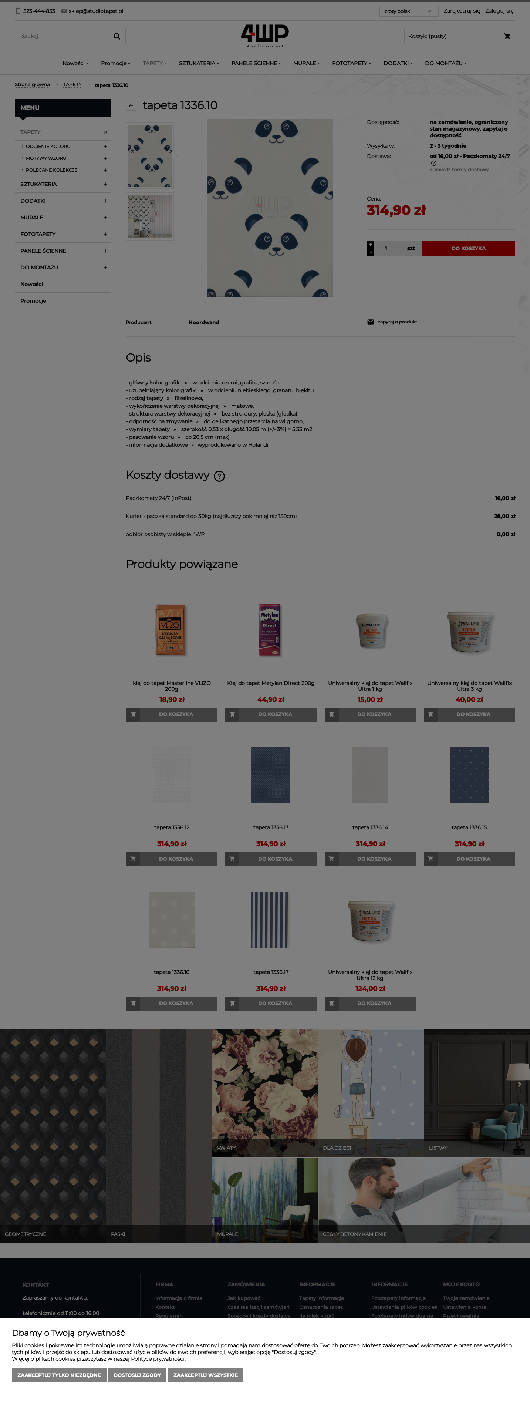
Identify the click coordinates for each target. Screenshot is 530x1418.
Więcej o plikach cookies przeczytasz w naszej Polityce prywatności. (99, 1359)
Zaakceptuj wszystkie (205, 1375)
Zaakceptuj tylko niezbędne (59, 1375)
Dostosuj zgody (137, 1375)
